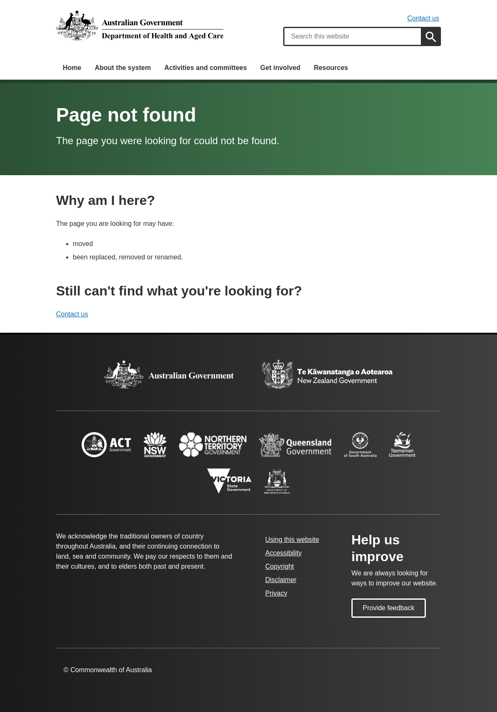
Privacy (276, 593)
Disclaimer (281, 579)
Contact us (423, 18)
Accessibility (283, 553)
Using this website (292, 539)
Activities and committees (205, 67)
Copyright (279, 566)
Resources (331, 67)
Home (72, 67)
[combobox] (352, 36)
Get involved (280, 67)
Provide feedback (389, 607)
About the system (123, 67)
